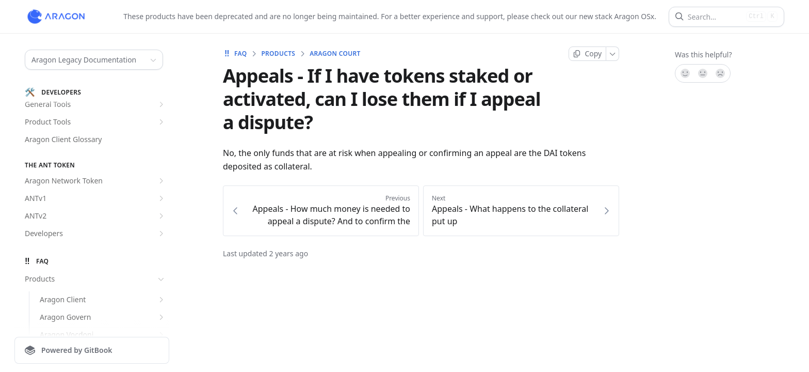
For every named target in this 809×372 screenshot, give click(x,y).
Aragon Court (335, 54)
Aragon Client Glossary (63, 139)
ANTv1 (95, 198)
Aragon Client (103, 300)
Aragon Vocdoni (103, 335)
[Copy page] (587, 54)
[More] (612, 54)
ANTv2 (95, 216)
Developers (95, 233)
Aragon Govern (103, 317)
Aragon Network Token (95, 181)
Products (95, 279)
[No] (720, 73)
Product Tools (95, 122)
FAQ (235, 54)
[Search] (715, 16)
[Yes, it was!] (684, 73)
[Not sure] (702, 73)
